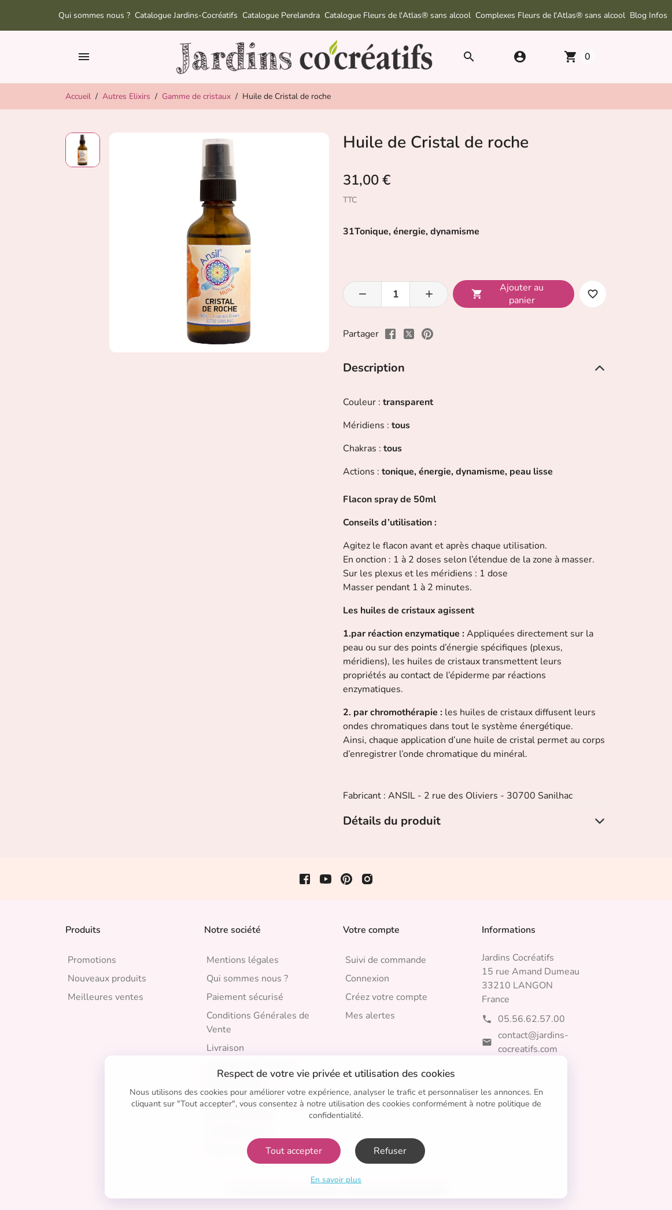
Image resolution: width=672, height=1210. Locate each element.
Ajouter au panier (507, 294)
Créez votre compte (386, 997)
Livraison (225, 1048)
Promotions (92, 960)
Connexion (367, 978)
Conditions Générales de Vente (257, 1022)
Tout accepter (293, 1151)
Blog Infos (648, 15)
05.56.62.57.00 (531, 1019)
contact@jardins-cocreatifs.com (533, 1042)
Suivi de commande (385, 960)
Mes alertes (370, 1015)
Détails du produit (392, 821)
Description (374, 368)
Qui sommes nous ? (94, 15)
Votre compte (371, 930)
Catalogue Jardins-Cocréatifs (186, 15)
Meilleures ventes (105, 997)
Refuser (390, 1151)
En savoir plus (336, 1179)
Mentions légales (242, 960)
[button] (83, 56)
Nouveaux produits (107, 978)
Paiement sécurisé (244, 997)
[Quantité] (395, 294)
